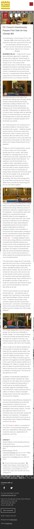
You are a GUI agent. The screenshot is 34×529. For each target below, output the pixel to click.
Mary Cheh (14, 470)
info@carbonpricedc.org (8, 495)
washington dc (7, 472)
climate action (7, 467)
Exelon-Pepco (6, 470)
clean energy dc (12, 465)
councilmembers (16, 468)
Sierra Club (26, 470)
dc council (24, 468)
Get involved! (8, 510)
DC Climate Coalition (12, 425)
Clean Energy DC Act (22, 465)
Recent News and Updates (17, 463)
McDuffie (19, 470)
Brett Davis (13, 519)
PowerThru (9, 523)
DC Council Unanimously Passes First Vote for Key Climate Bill (15, 30)
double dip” (6, 238)
